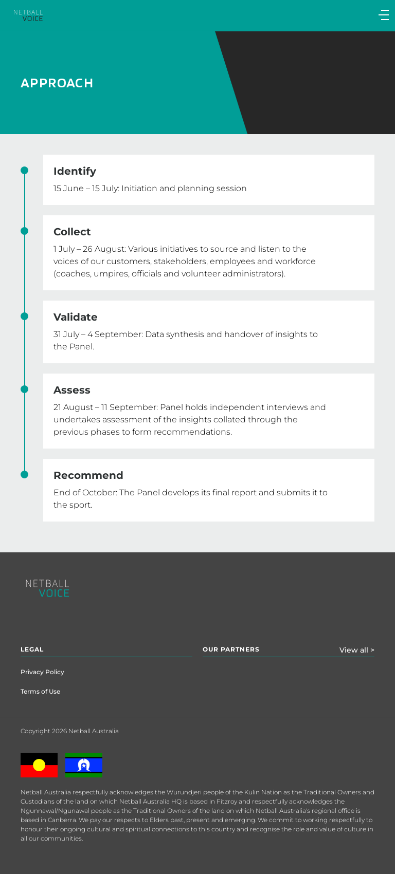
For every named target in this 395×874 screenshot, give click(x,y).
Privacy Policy (42, 672)
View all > (356, 650)
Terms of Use (40, 691)
